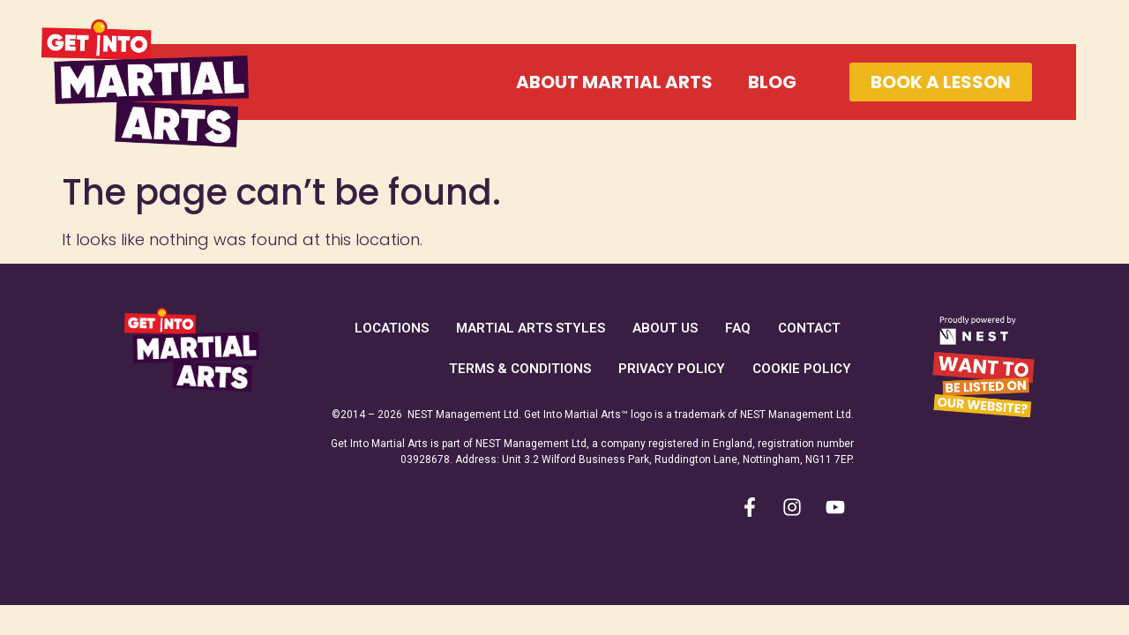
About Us (665, 328)
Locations (392, 328)
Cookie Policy (801, 369)
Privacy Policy (671, 369)
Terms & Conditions (520, 369)
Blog (772, 82)
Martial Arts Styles (530, 328)
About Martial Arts (614, 82)
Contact (809, 328)
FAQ (738, 328)
